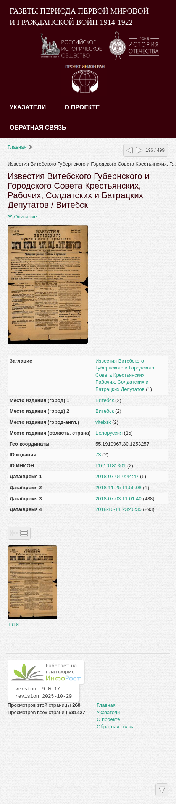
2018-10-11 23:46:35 (118, 509)
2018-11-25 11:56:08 (118, 487)
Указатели (28, 107)
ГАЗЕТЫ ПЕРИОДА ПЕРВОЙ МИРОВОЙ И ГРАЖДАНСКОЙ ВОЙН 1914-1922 (79, 16)
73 (98, 454)
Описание (22, 217)
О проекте (82, 107)
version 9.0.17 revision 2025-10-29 (43, 692)
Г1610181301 (110, 466)
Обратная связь (38, 127)
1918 (13, 624)
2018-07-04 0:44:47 (117, 476)
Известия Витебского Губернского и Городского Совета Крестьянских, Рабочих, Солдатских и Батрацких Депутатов (124, 375)
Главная (17, 147)
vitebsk (103, 422)
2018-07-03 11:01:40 (118, 498)
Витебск (104, 400)
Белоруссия (109, 433)
